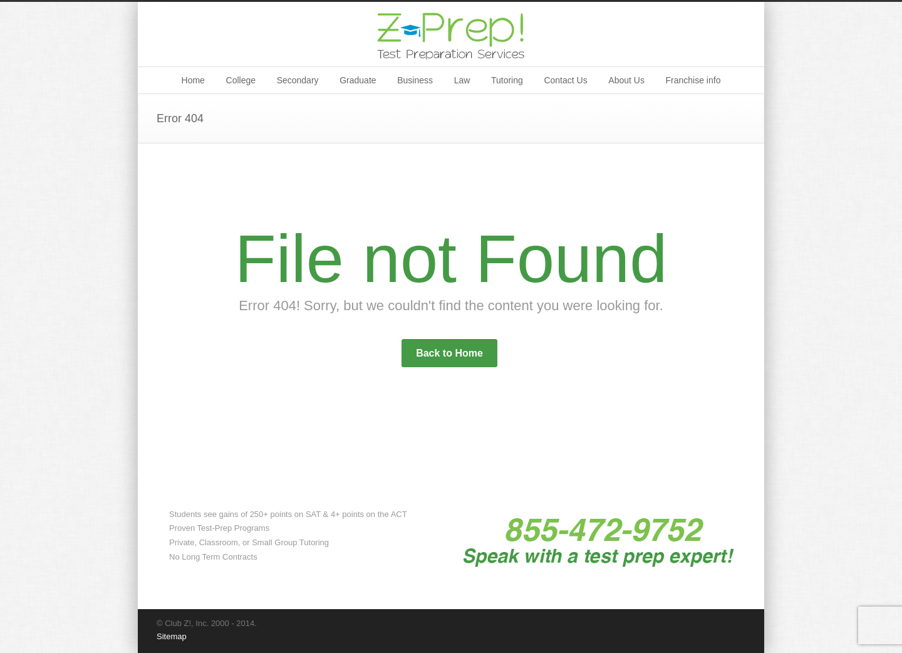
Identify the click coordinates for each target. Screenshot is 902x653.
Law (462, 80)
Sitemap (172, 636)
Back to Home (449, 353)
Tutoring (507, 80)
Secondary (298, 80)
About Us (626, 80)
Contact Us (565, 80)
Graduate (358, 80)
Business (415, 80)
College (241, 80)
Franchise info (693, 80)
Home (193, 80)
